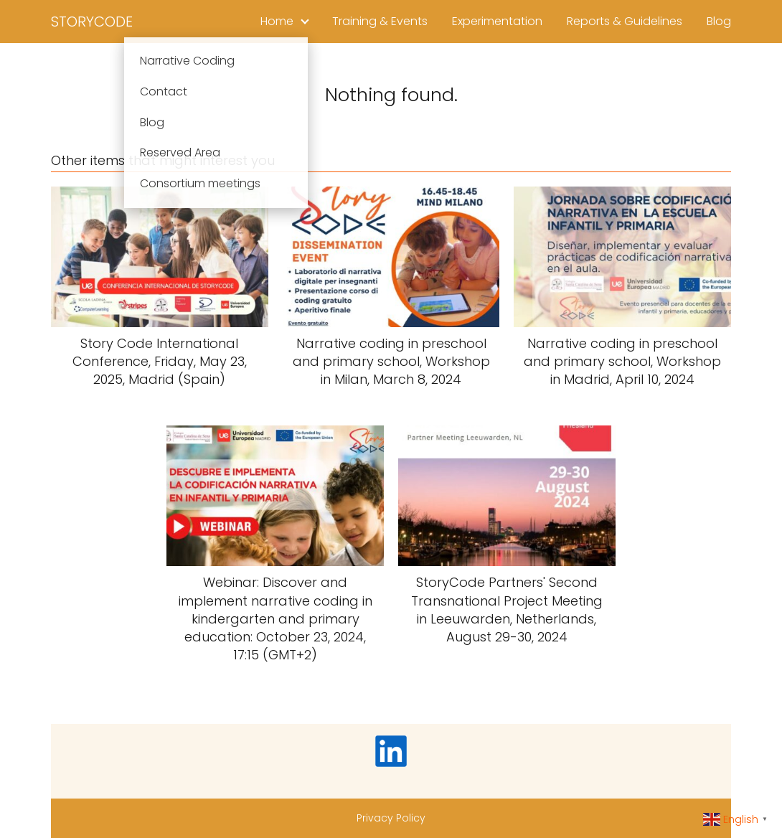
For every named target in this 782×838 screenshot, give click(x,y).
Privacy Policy (391, 818)
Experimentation (497, 21)
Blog (719, 21)
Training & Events (380, 21)
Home (276, 21)
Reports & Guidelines (624, 21)
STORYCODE (92, 21)
